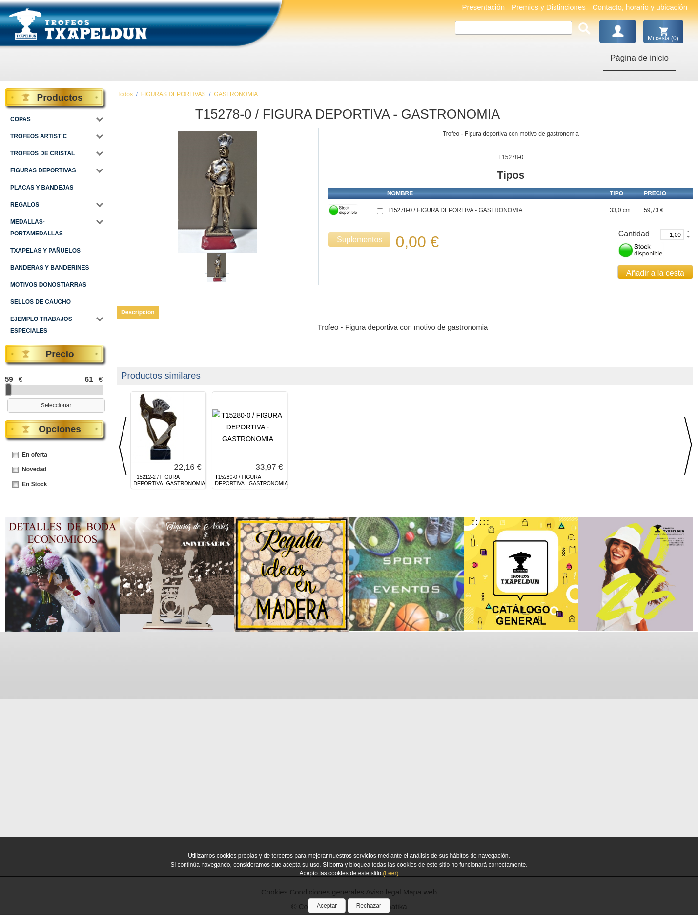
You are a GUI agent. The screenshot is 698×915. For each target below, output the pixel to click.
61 (89, 379)
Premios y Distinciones (549, 7)
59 (9, 379)
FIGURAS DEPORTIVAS (173, 94)
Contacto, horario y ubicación (640, 7)
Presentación (483, 7)
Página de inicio (639, 58)
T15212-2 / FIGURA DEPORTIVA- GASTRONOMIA (169, 480)
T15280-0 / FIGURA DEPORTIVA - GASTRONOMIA (251, 480)
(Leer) (390, 873)
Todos (125, 94)
